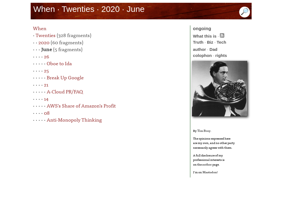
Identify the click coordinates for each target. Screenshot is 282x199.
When (39, 28)
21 (46, 84)
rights (221, 55)
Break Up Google (65, 77)
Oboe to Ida (59, 63)
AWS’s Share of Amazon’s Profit (81, 105)
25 (46, 70)
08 (47, 113)
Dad (213, 49)
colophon (202, 55)
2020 (43, 42)
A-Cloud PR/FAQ (65, 91)
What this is (205, 36)
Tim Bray (203, 130)
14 (46, 99)
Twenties (46, 35)
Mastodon (209, 171)
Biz (210, 42)
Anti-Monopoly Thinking (74, 120)
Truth (198, 42)
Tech (221, 42)
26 (46, 56)
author (199, 49)
